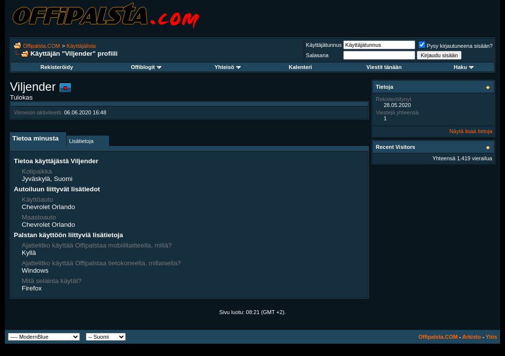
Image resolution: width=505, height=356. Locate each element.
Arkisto (471, 337)
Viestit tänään (383, 67)
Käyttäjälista (81, 46)
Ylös (491, 337)
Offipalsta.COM (41, 46)
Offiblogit (146, 67)
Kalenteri (300, 67)
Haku (463, 67)
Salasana (317, 55)
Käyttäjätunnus (324, 45)
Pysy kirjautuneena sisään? (456, 46)
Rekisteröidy (56, 67)
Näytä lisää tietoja (470, 131)
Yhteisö (228, 67)
